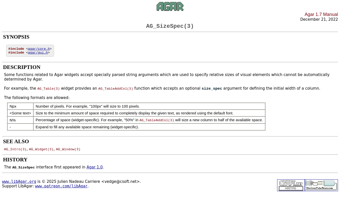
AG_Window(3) (68, 152)
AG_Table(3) (48, 91)
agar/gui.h (38, 55)
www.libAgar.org (19, 184)
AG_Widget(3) (41, 152)
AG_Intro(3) (15, 152)
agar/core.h (39, 50)
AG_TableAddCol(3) (115, 91)
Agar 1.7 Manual (321, 14)
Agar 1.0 (95, 170)
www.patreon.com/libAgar (61, 189)
